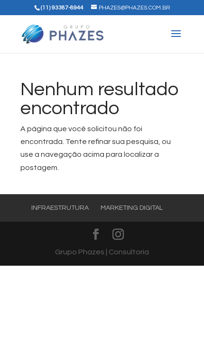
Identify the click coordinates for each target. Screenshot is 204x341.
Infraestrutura (60, 208)
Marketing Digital (132, 208)
